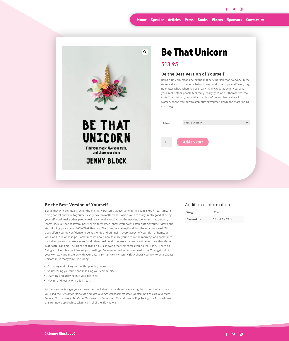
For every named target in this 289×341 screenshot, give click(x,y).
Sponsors (234, 20)
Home (142, 20)
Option (165, 123)
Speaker (157, 20)
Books (203, 20)
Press (189, 20)
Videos (217, 20)
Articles (174, 20)
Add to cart (193, 141)
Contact (252, 20)
